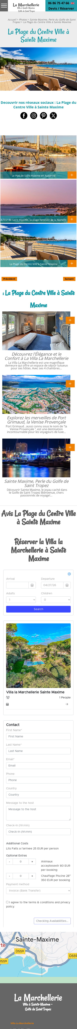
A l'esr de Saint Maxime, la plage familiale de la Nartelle (33, 219)
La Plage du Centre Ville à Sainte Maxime (47, 22)
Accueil (12, 19)
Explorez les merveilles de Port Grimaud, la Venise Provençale (36, 420)
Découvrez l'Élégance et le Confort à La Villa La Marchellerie (36, 356)
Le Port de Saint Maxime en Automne (33, 175)
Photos (23, 19)
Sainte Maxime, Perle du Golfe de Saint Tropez (36, 483)
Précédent (9, 278)
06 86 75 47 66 (58, 3)
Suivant (69, 278)
